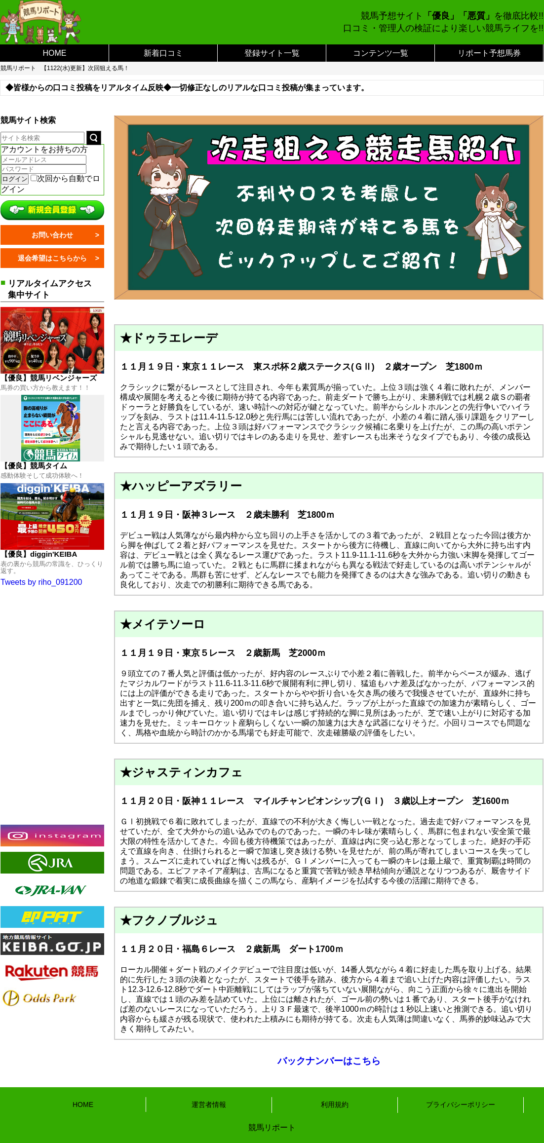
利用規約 (335, 1104)
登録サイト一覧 (272, 53)
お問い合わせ (52, 235)
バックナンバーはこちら (329, 1061)
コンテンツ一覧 (380, 53)
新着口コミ (163, 53)
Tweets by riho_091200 (41, 582)
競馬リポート (18, 68)
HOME (55, 53)
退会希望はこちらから (52, 258)
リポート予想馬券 (489, 53)
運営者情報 (209, 1104)
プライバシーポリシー (460, 1104)
